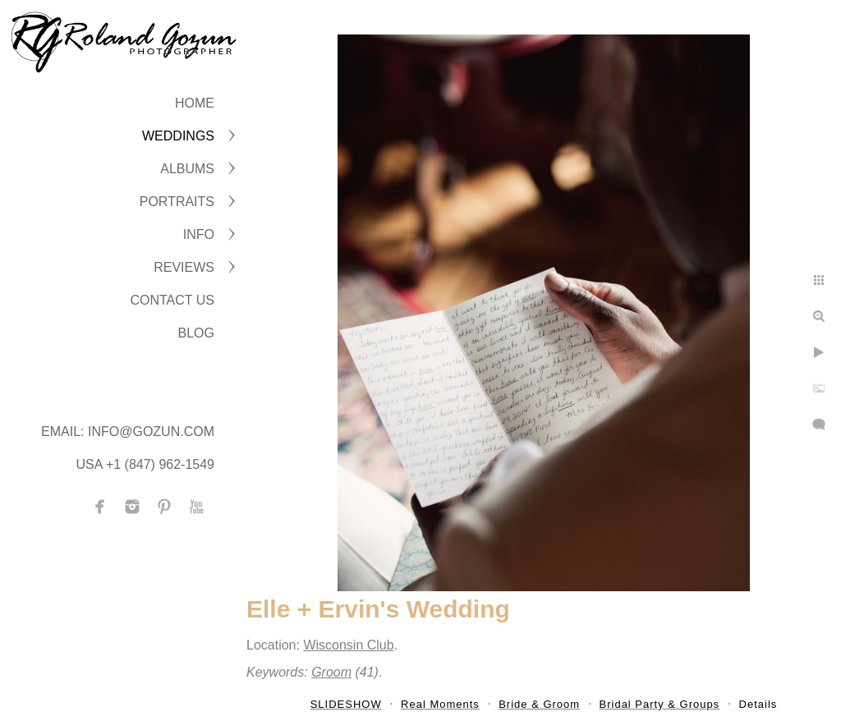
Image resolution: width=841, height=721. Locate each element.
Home (194, 103)
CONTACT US (172, 300)
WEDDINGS (178, 136)
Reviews (184, 267)
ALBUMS (187, 169)
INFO (198, 234)
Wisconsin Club (348, 645)
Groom (331, 672)
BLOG (196, 333)
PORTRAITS (177, 202)
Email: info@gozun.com (127, 432)
